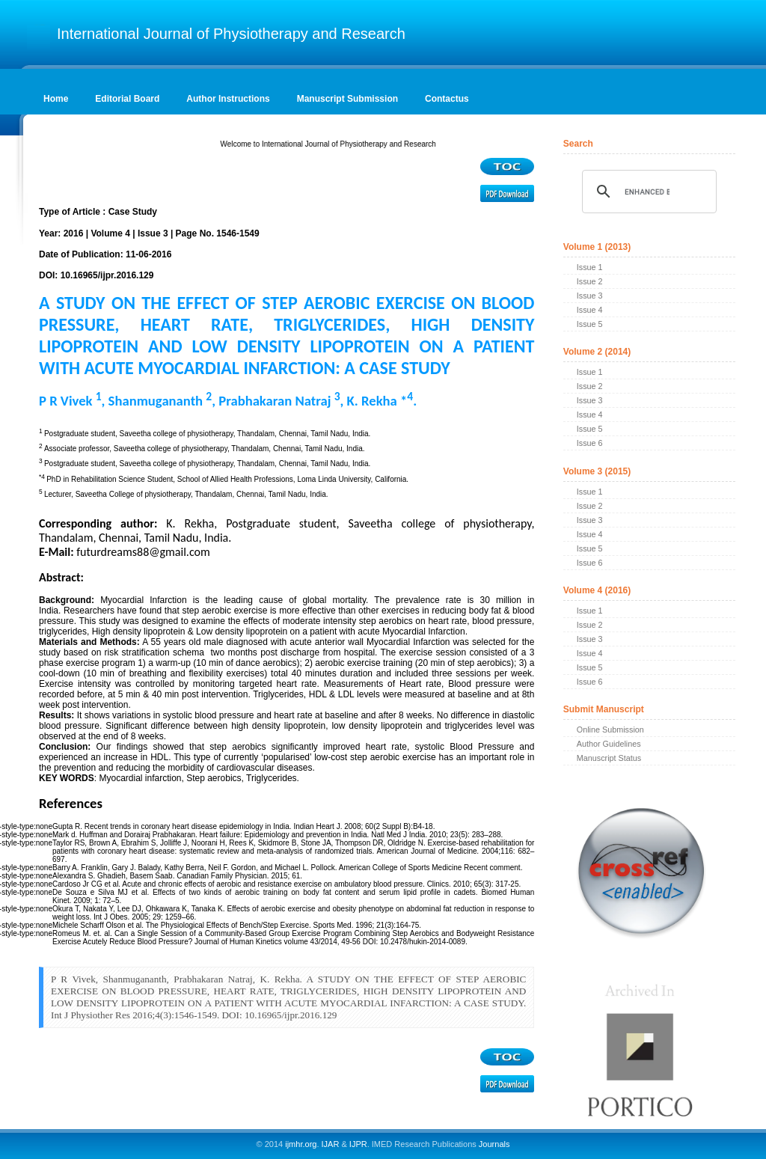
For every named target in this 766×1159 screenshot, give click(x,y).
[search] (647, 192)
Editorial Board (127, 99)
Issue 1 (590, 267)
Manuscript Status (609, 757)
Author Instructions (227, 99)
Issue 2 (590, 281)
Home (55, 99)
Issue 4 (590, 309)
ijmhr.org (300, 1144)
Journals (493, 1144)
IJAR (331, 1144)
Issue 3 (590, 295)
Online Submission (610, 729)
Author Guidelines (609, 743)
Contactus (447, 99)
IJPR (358, 1144)
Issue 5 (590, 323)
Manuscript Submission (347, 99)
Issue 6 (590, 442)
